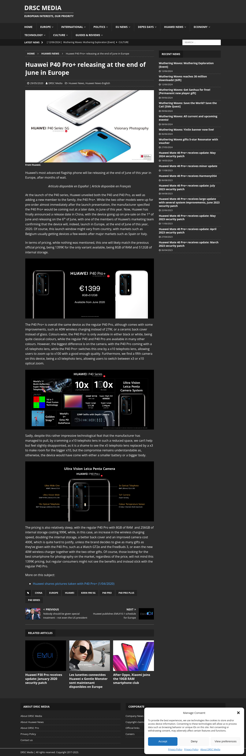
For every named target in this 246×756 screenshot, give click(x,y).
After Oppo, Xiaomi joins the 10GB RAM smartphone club (131, 679)
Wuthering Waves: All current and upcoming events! (188, 117)
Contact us (26, 740)
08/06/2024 (167, 124)
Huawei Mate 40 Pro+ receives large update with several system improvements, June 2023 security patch (189, 202)
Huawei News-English (97, 83)
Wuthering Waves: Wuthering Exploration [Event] (186, 64)
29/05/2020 (36, 83)
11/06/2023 (167, 223)
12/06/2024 (167, 71)
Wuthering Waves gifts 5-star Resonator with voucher (188, 141)
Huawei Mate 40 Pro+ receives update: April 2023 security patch (187, 230)
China (38, 592)
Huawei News (173, 27)
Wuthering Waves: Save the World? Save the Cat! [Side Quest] (188, 104)
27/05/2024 (167, 147)
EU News (122, 27)
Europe (45, 27)
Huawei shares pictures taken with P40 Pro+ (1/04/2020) (73, 584)
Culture (59, 35)
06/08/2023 (167, 180)
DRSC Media (55, 83)
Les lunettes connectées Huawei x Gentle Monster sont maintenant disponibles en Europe (88, 681)
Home (28, 27)
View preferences (226, 741)
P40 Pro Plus (126, 592)
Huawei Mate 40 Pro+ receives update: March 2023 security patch (188, 244)
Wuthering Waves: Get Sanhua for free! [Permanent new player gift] (184, 91)
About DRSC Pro (29, 728)
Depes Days (146, 27)
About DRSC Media (210, 749)
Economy (200, 27)
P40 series (34, 600)
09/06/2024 (167, 97)
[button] (238, 713)
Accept (162, 741)
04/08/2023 (167, 193)
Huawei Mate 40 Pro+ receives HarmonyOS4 (188, 176)
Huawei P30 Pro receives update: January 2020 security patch (43, 679)
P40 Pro (107, 592)
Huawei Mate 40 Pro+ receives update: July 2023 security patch (187, 187)
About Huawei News (32, 722)
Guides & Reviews (88, 35)
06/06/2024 (167, 133)
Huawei (69, 592)
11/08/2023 (167, 170)
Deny (194, 741)
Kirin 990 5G (88, 592)
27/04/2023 (167, 236)
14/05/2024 (167, 160)
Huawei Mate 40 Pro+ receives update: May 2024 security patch (187, 154)
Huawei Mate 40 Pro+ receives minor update (188, 166)
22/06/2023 (167, 210)
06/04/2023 (167, 250)
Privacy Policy (175, 749)
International (72, 27)
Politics (99, 27)
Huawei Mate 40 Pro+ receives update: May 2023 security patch (187, 217)
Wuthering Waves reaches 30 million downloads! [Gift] (183, 78)
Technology (33, 35)
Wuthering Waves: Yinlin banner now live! (186, 129)
